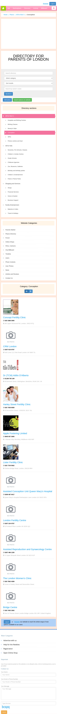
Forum (7, 238)
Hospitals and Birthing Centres (17, 120)
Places (12, 14)
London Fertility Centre (14, 520)
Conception (11, 132)
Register (45, 3)
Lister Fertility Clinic (13, 462)
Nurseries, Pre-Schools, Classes (17, 150)
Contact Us (9, 278)
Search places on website (22, 100)
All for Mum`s (20, 14)
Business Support (13, 200)
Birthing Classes (12, 124)
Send (4, 712)
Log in (53, 4)
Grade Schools (12, 158)
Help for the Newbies (11, 645)
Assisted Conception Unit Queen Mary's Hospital (27, 491)
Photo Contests (10, 262)
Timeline (8, 254)
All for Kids (8, 146)
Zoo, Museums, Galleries (15, 166)
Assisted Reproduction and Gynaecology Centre (27, 549)
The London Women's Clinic (17, 578)
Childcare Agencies (13, 162)
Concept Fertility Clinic (14, 317)
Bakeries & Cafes (13, 209)
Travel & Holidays (13, 213)
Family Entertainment (12, 205)
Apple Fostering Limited (15, 433)
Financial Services (13, 192)
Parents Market (10, 230)
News (7, 270)
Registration (8, 649)
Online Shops (9, 242)
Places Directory (10, 234)
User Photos (9, 266)
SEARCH (8, 94)
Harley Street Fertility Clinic (17, 404)
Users (7, 258)
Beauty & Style (12, 128)
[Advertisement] (28, 33)
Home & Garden (12, 196)
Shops (10, 188)
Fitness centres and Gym (15, 141)
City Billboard (9, 250)
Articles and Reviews (12, 274)
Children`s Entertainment (15, 174)
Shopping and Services (12, 183)
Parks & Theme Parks (14, 179)
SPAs (9, 137)
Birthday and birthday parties (16, 170)
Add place (7, 100)
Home (5, 14)
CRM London (10, 346)
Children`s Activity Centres (15, 154)
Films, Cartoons (10, 246)
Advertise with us (10, 640)
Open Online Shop (10, 653)
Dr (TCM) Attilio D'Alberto (16, 375)
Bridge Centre (10, 607)
